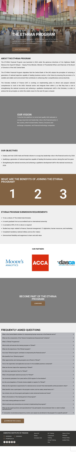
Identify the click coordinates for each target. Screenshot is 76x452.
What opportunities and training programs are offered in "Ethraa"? (21, 360)
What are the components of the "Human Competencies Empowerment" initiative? (26, 338)
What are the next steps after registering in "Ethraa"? (17, 367)
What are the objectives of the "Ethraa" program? (16, 349)
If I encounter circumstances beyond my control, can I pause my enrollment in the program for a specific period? (34, 413)
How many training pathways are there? (13, 400)
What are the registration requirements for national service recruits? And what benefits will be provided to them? (34, 386)
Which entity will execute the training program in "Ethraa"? (18, 345)
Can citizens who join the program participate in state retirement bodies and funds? (26, 393)
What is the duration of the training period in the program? (19, 397)
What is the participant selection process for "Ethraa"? (17, 375)
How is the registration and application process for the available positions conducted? (27, 363)
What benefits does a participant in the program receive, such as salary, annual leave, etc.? (28, 389)
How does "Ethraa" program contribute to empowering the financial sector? (24, 352)
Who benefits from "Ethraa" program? (13, 356)
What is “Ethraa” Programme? (10, 341)
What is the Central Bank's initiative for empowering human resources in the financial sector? (29, 334)
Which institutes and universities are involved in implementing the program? (24, 404)
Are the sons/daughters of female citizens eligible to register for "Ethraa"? (23, 382)
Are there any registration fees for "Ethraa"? (14, 371)
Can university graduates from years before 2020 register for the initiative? (24, 378)
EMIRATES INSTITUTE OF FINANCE (15, 433)
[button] (38, 334)
